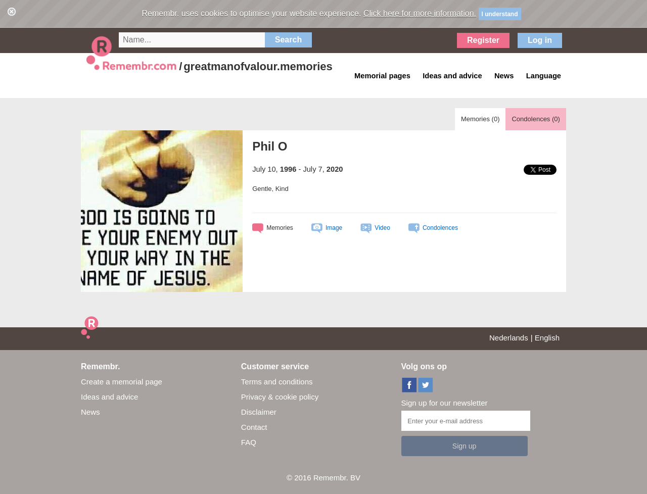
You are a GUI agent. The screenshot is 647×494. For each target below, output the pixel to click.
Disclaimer (258, 412)
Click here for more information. (419, 13)
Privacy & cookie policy (279, 396)
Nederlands (508, 337)
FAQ (248, 442)
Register (483, 40)
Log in (540, 40)
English (547, 337)
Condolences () (536, 119)
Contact (254, 427)
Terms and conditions (277, 381)
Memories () (480, 119)
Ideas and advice (109, 396)
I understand (500, 14)
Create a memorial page (121, 381)
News (90, 412)
